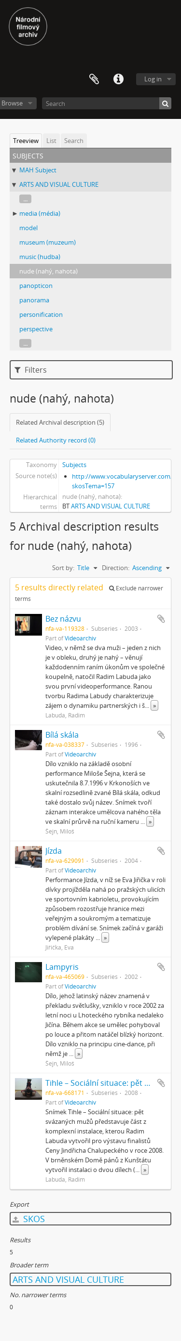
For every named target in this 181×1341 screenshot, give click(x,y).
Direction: (115, 567)
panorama (34, 300)
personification (41, 314)
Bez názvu (63, 618)
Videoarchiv (80, 638)
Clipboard (94, 79)
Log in (153, 79)
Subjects (74, 464)
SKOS (29, 1218)
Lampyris (62, 967)
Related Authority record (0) (56, 440)
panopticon (36, 285)
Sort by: (63, 567)
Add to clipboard (161, 619)
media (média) (39, 213)
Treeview (26, 140)
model (28, 227)
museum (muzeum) (47, 242)
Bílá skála (62, 734)
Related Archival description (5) (60, 422)
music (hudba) (39, 256)
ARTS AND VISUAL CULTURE (58, 184)
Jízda (53, 851)
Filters (30, 370)
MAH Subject (37, 170)
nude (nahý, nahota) (48, 271)
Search (74, 140)
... (25, 199)
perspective (36, 329)
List (51, 140)
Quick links (118, 79)
